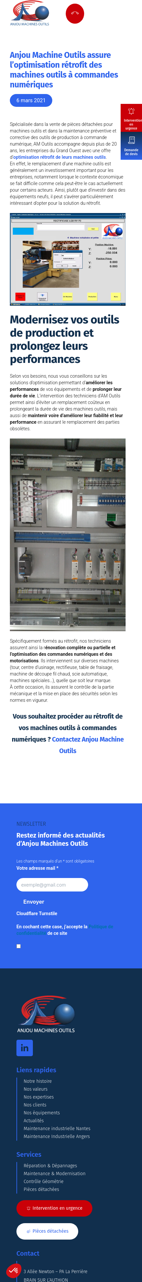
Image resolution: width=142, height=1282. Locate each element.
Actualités (34, 1121)
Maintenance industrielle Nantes (57, 1128)
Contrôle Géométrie (43, 1181)
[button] (14, 1271)
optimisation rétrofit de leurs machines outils (59, 157)
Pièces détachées (41, 1189)
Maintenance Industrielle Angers (57, 1136)
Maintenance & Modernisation (54, 1173)
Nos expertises (39, 1097)
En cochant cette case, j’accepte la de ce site (64, 930)
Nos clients (35, 1105)
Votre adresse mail (37, 868)
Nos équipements (42, 1113)
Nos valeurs (36, 1089)
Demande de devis (131, 152)
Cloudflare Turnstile (36, 913)
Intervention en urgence (133, 125)
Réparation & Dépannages (50, 1166)
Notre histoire (38, 1081)
